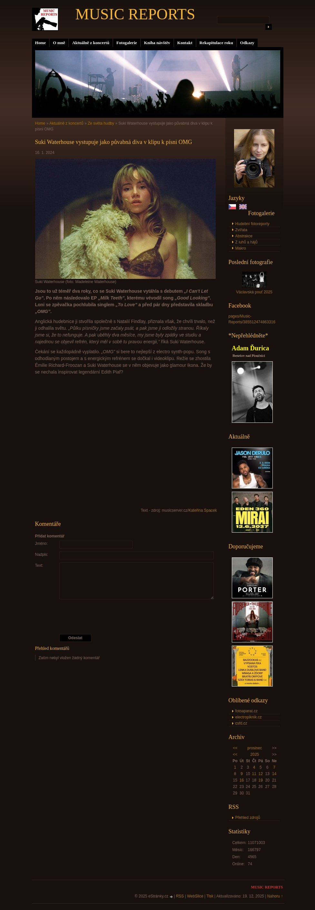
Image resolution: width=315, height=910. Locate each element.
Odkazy (247, 42)
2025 (255, 754)
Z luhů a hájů (246, 242)
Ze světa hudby (101, 123)
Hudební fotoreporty (252, 224)
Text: (39, 565)
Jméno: (41, 543)
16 (242, 780)
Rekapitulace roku (216, 42)
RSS (180, 896)
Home (40, 42)
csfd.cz (241, 723)
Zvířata (241, 230)
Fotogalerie (126, 42)
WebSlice (195, 896)
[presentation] (126, 616)
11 (254, 774)
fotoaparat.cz (246, 711)
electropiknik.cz (248, 717)
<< (235, 748)
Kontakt (184, 42)
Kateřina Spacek (202, 510)
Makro (240, 248)
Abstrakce (243, 236)
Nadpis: (41, 554)
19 (261, 780)
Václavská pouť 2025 (254, 292)
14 (274, 774)
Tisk (209, 896)
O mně (59, 42)
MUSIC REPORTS (135, 14)
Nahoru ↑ (275, 896)
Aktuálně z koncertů (90, 42)
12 (261, 774)
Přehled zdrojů (247, 817)
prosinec (254, 748)
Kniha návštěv (157, 42)
